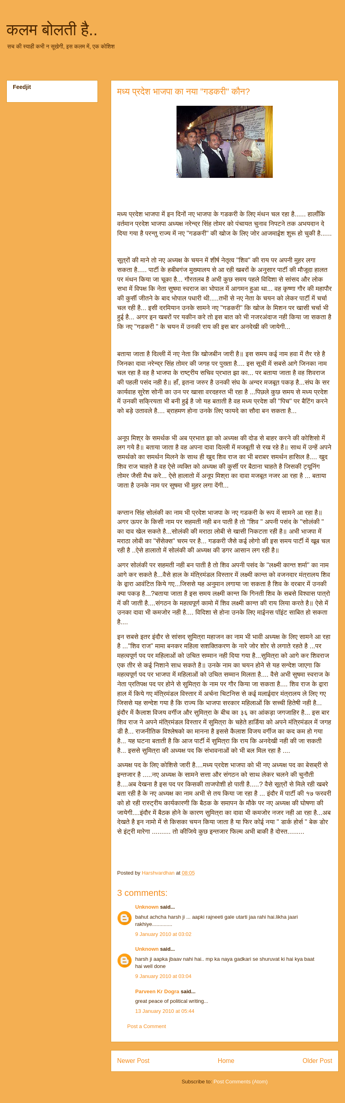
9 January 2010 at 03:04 (163, 976)
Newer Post (133, 1060)
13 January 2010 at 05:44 (164, 1011)
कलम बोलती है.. (51, 29)
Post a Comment (146, 1026)
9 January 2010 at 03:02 (163, 934)
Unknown (147, 907)
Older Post (317, 1060)
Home (226, 1060)
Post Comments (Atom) (240, 1082)
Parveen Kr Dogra (157, 991)
